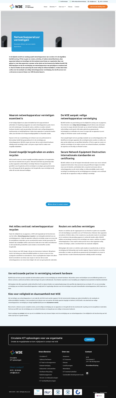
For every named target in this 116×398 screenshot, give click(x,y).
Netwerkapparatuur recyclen (26, 236)
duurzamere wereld (52, 302)
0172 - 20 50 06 (15, 370)
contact (22, 313)
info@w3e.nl (14, 373)
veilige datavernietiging (79, 125)
